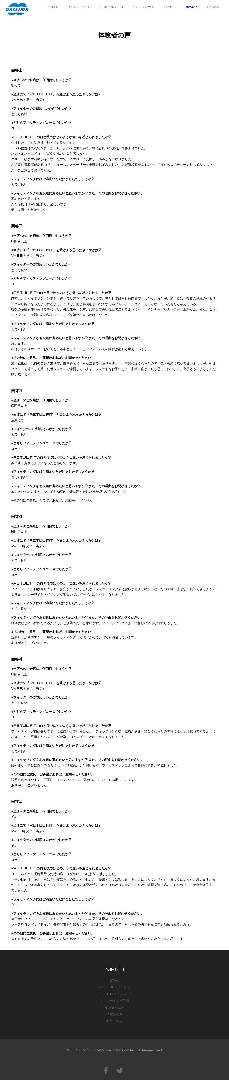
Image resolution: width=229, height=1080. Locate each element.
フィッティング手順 (143, 7)
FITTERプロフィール (111, 7)
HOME (53, 7)
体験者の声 (192, 7)
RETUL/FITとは (78, 7)
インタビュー (170, 7)
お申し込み (213, 7)
